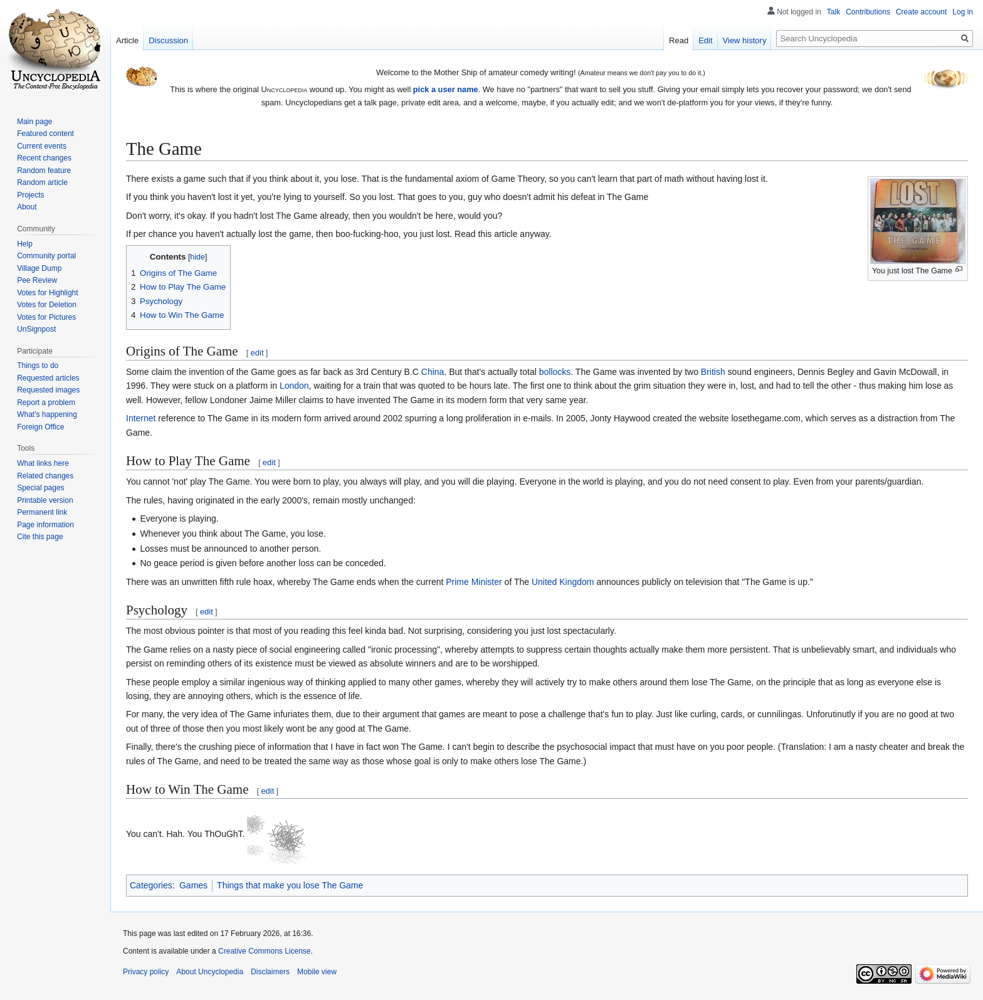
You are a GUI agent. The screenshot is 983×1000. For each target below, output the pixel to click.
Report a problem (46, 402)
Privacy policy (146, 971)
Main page (34, 121)
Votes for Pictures (46, 317)
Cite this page (40, 536)
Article (127, 40)
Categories (151, 885)
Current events (41, 146)
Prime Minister (474, 582)
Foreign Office (40, 427)
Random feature (44, 170)
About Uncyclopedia (209, 971)
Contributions (868, 12)
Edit (705, 40)
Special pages (40, 487)
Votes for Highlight (47, 292)
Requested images (48, 390)
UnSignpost (36, 329)
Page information (45, 524)
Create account (921, 12)
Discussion (168, 40)
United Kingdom (563, 582)
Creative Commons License (264, 951)
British (713, 372)
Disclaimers (270, 971)
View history (745, 40)
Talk (833, 12)
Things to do (37, 365)
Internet (140, 418)
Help (25, 243)
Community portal (46, 255)
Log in (962, 12)
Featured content (45, 133)
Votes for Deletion (46, 304)
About (26, 207)
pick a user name (445, 89)
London (294, 386)
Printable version (45, 500)
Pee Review (37, 280)
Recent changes (44, 158)
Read (678, 40)
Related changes (45, 475)
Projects (30, 195)
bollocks (555, 372)
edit (257, 352)
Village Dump (39, 268)
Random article (42, 182)
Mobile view (317, 971)
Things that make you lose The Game (290, 885)
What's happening (47, 414)
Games (193, 885)
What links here (43, 463)
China (432, 372)
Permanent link (42, 512)
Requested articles (48, 378)
